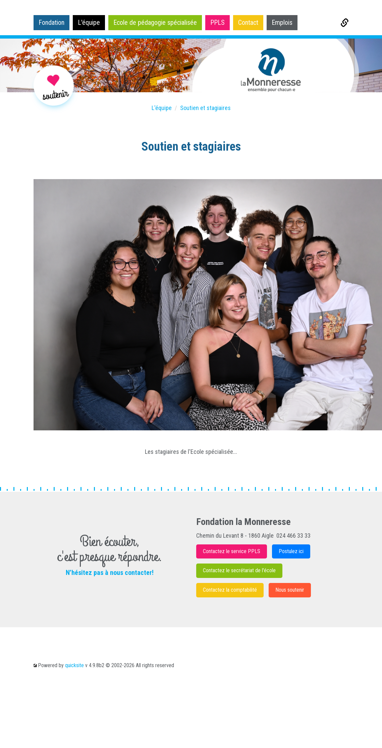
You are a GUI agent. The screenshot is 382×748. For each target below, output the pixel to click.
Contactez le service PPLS (231, 551)
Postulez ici (291, 551)
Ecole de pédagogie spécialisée (155, 22)
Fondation (51, 22)
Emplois (282, 22)
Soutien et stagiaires (205, 107)
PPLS (217, 22)
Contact (248, 22)
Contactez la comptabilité (230, 590)
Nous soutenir (289, 590)
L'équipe (89, 22)
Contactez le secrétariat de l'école (239, 570)
